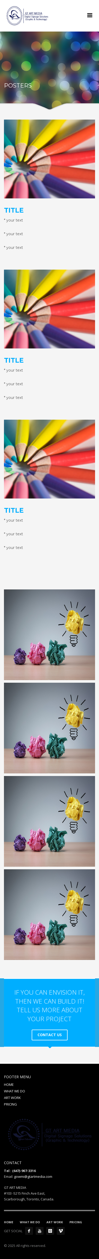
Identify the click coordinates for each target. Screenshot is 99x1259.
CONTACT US (49, 1034)
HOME (9, 1084)
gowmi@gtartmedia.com (33, 1176)
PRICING (10, 1104)
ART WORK (12, 1097)
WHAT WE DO (14, 1091)
